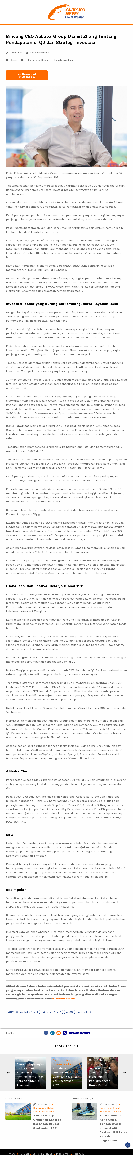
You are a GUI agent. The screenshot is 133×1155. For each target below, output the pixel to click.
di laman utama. (64, 998)
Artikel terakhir (13, 1098)
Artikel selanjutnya (82, 1098)
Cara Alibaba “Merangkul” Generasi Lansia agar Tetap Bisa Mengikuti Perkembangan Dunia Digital (100, 1072)
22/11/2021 (14, 52)
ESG (70, 1012)
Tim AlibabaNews (37, 52)
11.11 (12, 1012)
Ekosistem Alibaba (63, 60)
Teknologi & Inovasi (110, 1111)
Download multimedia (27, 75)
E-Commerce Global (36, 60)
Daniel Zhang (53, 1012)
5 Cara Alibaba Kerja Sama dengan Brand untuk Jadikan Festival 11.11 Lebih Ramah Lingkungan (113, 1128)
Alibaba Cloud (29, 1012)
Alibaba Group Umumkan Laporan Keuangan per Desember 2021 (66, 1077)
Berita (11, 60)
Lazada (84, 1012)
